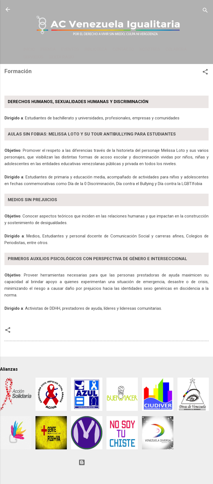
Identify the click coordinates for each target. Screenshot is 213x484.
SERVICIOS (33, 57)
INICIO (29, 49)
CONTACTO (123, 49)
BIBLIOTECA (96, 49)
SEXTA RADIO (61, 57)
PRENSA (48, 49)
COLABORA (176, 49)
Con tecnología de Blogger (106, 462)
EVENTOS (70, 49)
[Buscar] (205, 11)
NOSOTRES (150, 49)
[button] (205, 72)
